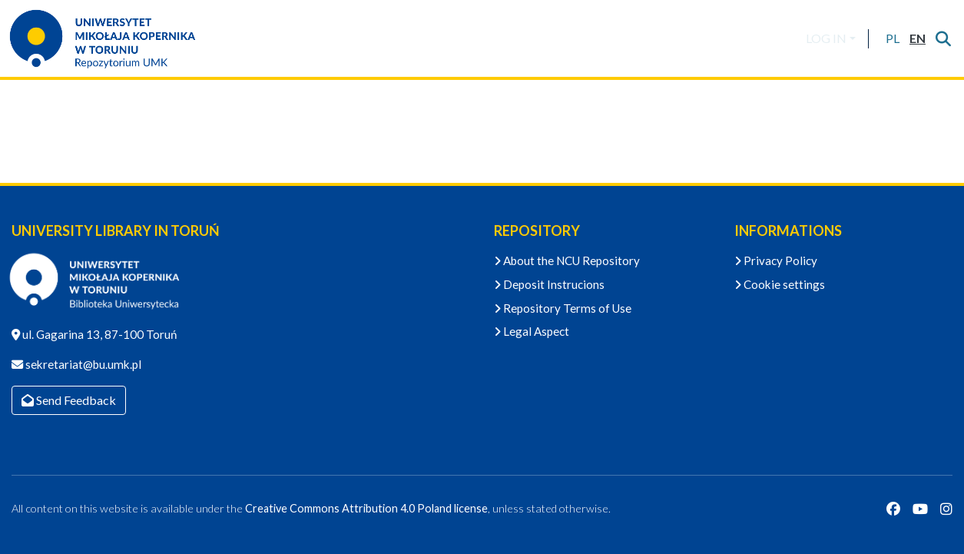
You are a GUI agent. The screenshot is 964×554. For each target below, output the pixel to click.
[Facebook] (893, 508)
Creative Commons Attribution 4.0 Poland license (366, 508)
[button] (892, 38)
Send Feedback (69, 400)
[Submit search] (942, 38)
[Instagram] (946, 508)
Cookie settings (779, 284)
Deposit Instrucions (549, 284)
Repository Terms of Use (562, 308)
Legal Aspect (531, 331)
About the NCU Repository (567, 260)
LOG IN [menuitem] (826, 38)
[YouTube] (920, 508)
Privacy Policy (775, 260)
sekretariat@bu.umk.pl (82, 364)
